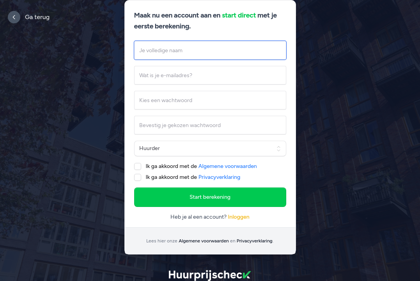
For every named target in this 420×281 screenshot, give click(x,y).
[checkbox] (137, 166)
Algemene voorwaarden (227, 166)
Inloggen (238, 217)
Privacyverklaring (219, 177)
